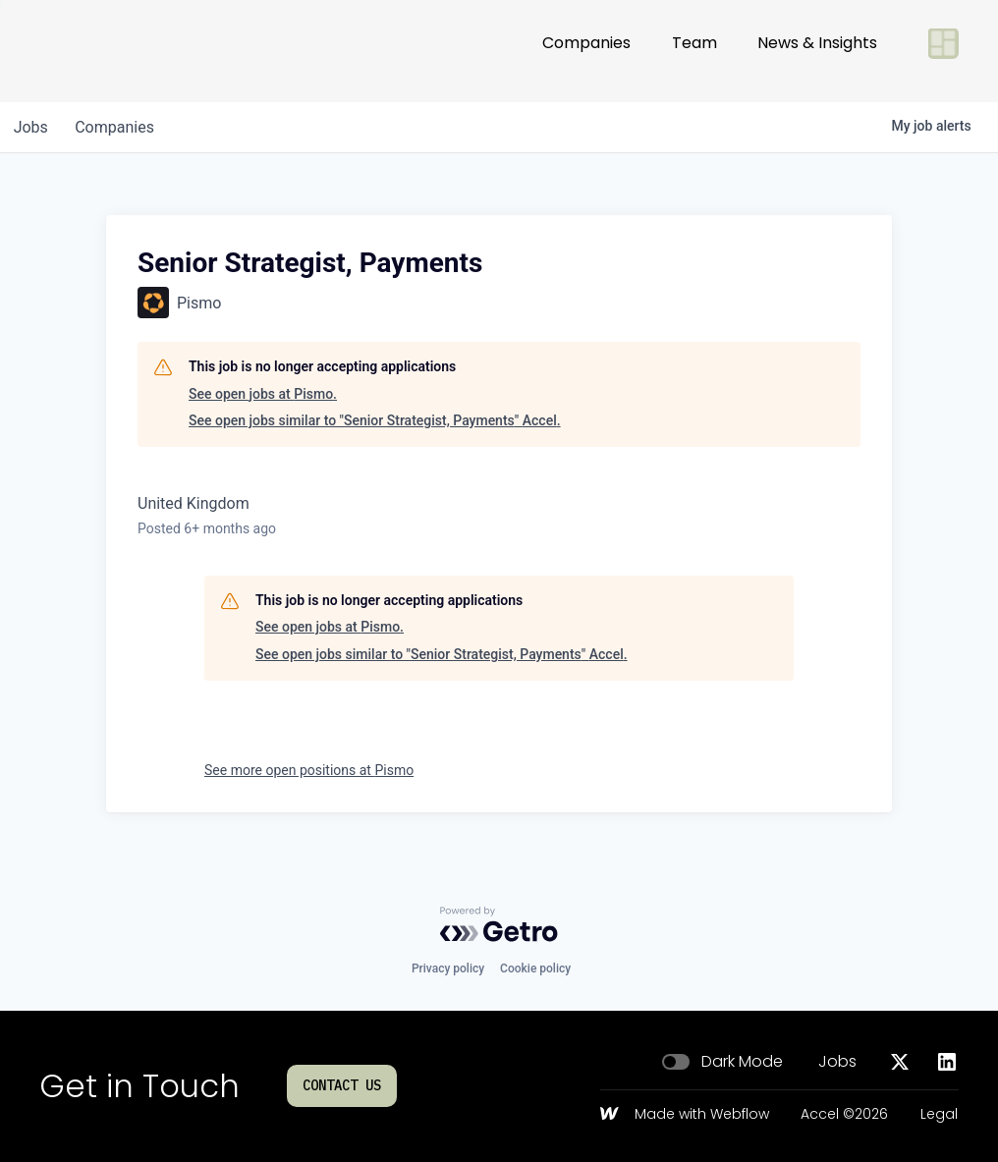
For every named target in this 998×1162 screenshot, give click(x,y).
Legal (939, 1115)
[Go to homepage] (104, 51)
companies (121, 127)
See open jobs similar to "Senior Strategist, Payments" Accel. (375, 420)
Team (694, 50)
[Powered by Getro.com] (499, 924)
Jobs (837, 1062)
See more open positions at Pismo (309, 770)
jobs (33, 127)
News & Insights (817, 50)
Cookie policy (535, 968)
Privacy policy (448, 968)
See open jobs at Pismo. (263, 394)
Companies (586, 50)
